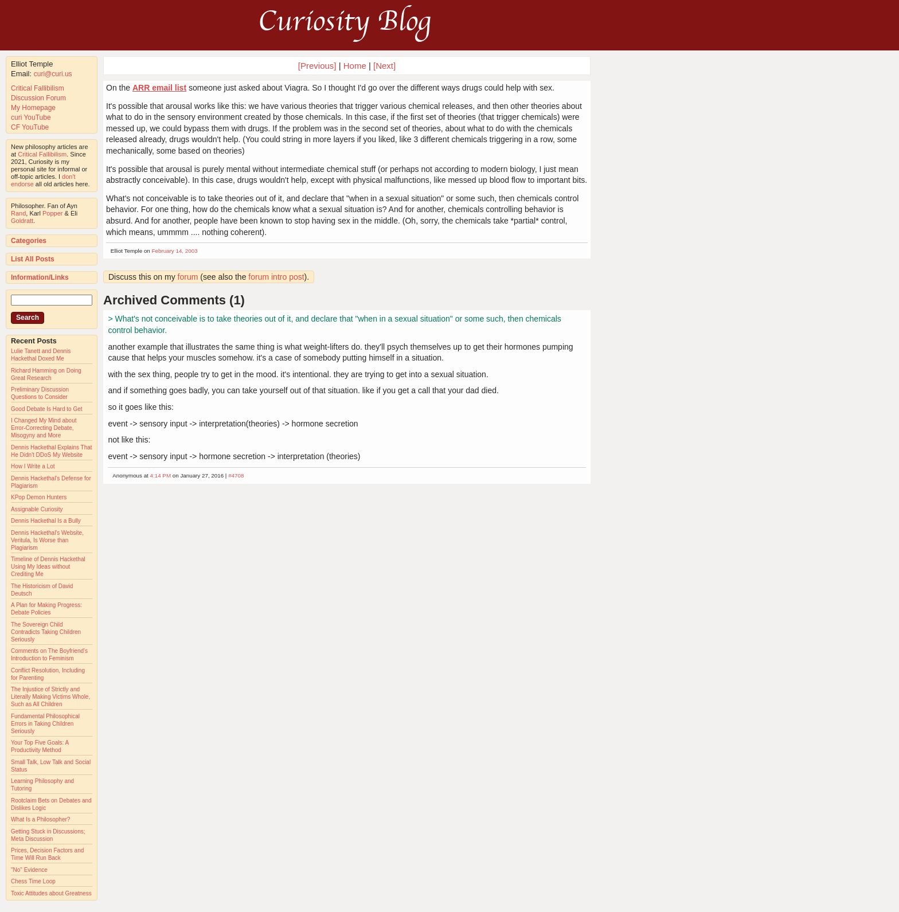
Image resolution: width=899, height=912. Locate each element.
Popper (52, 213)
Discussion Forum (38, 98)
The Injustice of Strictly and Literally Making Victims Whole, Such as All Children (50, 696)
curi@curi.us (53, 74)
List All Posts (32, 259)
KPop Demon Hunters (39, 497)
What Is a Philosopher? (40, 819)
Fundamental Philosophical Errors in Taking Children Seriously (45, 723)
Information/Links (40, 277)
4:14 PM (160, 475)
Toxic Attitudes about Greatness (51, 893)
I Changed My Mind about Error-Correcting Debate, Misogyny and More (44, 428)
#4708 (236, 475)
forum (188, 276)
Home (354, 66)
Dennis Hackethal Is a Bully (46, 521)
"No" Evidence (29, 870)
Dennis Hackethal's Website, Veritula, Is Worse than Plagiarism (47, 540)
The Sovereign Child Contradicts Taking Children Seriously (46, 632)
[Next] (384, 66)
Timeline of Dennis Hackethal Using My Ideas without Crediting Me (48, 566)
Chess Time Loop (33, 881)
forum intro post (276, 276)
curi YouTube (31, 117)
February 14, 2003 (175, 251)
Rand (18, 213)
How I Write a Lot (33, 466)
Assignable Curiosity (37, 509)
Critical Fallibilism (37, 88)
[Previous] (318, 66)
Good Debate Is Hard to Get (47, 409)
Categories (28, 241)
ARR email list (159, 87)
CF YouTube (30, 127)
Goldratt (22, 220)
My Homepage (33, 108)
